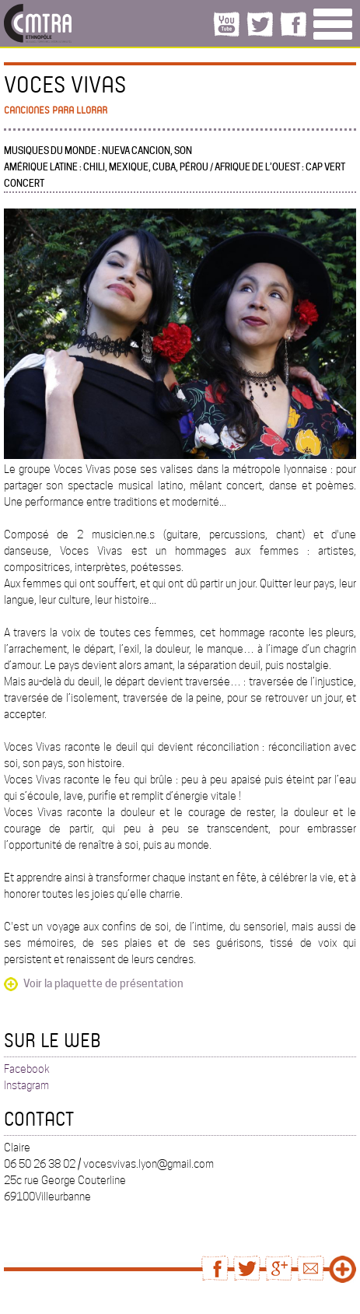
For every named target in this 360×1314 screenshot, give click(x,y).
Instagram (26, 1085)
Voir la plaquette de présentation (103, 983)
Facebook (27, 1069)
